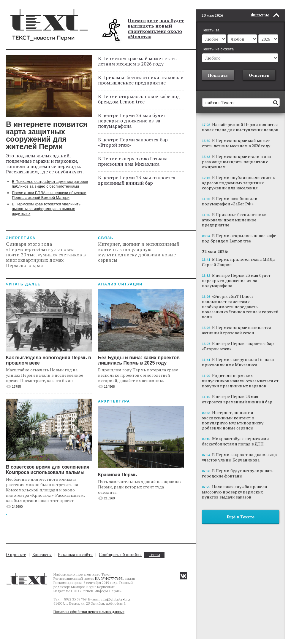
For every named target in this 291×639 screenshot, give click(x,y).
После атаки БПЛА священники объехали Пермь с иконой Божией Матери (49, 195)
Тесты (154, 554)
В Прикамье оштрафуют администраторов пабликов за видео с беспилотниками (50, 183)
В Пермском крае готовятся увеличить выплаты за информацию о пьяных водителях (46, 209)
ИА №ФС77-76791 (109, 578)
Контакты (42, 554)
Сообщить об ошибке (120, 554)
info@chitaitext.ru (115, 599)
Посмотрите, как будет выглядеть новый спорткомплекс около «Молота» (156, 28)
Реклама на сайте (75, 554)
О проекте (16, 554)
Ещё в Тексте (240, 508)
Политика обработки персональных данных (88, 611)
